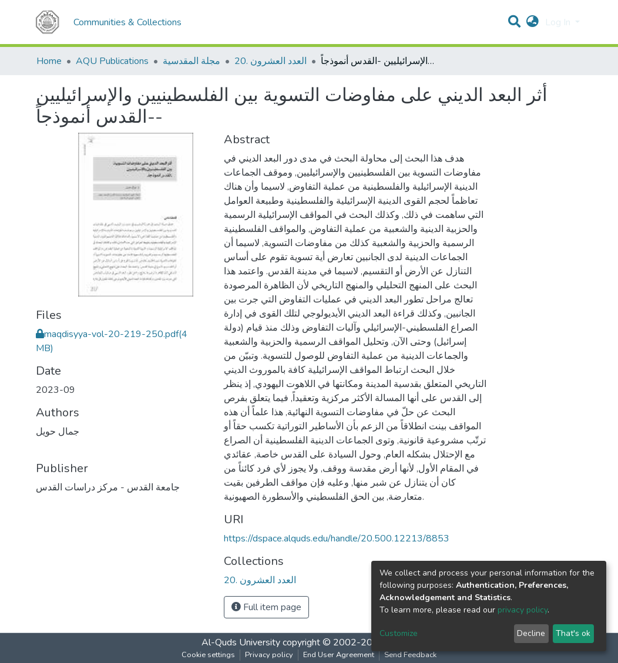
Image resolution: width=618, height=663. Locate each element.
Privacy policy (269, 654)
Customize (398, 633)
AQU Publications (112, 61)
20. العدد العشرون (270, 61)
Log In (559, 22)
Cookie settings (208, 654)
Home (49, 61)
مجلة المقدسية (191, 61)
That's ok (573, 633)
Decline (531, 633)
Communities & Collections (127, 22)
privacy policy (523, 609)
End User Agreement (338, 654)
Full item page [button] (266, 607)
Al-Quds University (240, 642)
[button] (532, 22)
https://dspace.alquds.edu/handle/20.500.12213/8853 (336, 538)
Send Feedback (410, 654)
